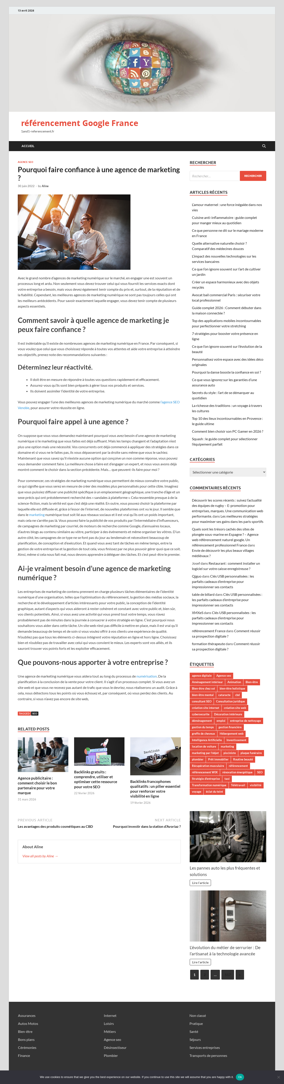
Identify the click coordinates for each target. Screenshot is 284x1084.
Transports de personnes (208, 1055)
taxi (227, 778)
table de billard (203, 594)
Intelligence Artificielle (207, 740)
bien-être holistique (232, 688)
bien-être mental (203, 695)
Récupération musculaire (208, 766)
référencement (238, 766)
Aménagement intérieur (207, 682)
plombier (197, 759)
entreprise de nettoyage (245, 720)
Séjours (195, 1039)
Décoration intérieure (228, 714)
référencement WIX (205, 772)
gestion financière (230, 727)
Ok (240, 1077)
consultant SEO (201, 701)
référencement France (208, 631)
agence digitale (202, 675)
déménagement (202, 720)
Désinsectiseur (115, 1047)
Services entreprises (204, 1047)
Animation (234, 682)
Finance (24, 1055)
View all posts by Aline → (40, 856)
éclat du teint (214, 791)
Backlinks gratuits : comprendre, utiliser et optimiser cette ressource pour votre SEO (95, 779)
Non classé (197, 1015)
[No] (278, 1077)
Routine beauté (243, 759)
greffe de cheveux (203, 733)
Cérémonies (27, 1047)
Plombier (111, 1055)
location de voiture (204, 746)
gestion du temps (203, 727)
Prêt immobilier (218, 759)
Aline (45, 186)
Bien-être (252, 682)
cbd (237, 695)
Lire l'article (200, 883)
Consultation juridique (230, 701)
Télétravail (238, 785)
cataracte (224, 695)
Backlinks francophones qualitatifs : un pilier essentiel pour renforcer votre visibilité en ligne (155, 788)
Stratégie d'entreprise (206, 778)
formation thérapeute (208, 644)
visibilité (255, 785)
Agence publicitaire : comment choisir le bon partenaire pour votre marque (37, 785)
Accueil (28, 146)
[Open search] (264, 146)
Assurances (27, 1015)
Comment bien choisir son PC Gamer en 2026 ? (227, 431)
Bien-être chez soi (203, 688)
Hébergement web (231, 733)
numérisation (146, 676)
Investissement (236, 740)
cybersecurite (200, 714)
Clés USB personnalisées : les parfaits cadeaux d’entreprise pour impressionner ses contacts (223, 581)
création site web (235, 708)
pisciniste (229, 753)
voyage (196, 791)
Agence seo (25, 162)
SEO (34, 713)
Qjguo (196, 576)
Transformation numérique (209, 785)
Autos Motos (28, 1023)
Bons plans (26, 1039)
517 (228, 974)
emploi (221, 720)
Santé (193, 1031)
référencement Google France (79, 123)
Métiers (110, 1031)
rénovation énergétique (237, 772)
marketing (37, 514)
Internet (110, 1015)
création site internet (205, 708)
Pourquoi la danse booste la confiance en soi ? (226, 372)
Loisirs (109, 1023)
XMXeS (197, 612)
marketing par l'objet (205, 753)
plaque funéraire (251, 753)
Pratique (196, 1023)
